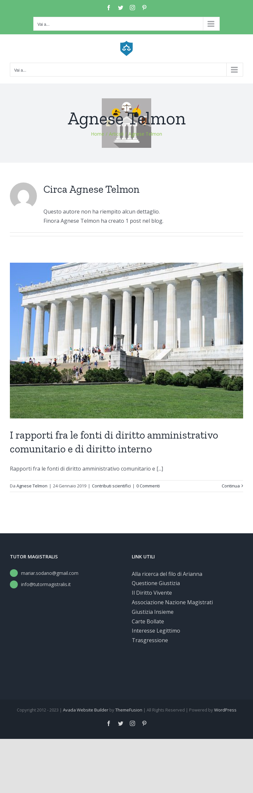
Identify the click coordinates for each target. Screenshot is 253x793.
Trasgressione (150, 640)
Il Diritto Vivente (152, 592)
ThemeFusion (128, 710)
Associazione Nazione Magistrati (172, 602)
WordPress (225, 710)
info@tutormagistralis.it (46, 584)
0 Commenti (148, 486)
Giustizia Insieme (153, 611)
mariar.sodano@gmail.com (49, 573)
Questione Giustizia (156, 583)
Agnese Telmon (31, 486)
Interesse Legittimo (156, 630)
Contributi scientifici (111, 486)
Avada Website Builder (85, 710)
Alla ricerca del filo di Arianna (167, 574)
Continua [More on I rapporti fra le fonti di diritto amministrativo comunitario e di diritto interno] (231, 486)
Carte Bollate (148, 621)
